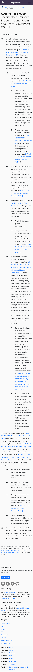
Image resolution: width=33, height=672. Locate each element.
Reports (3, 638)
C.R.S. (11, 650)
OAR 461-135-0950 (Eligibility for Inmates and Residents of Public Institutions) (15, 457)
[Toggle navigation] (29, 2)
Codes (11, 647)
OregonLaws (15, 2)
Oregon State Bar (9, 592)
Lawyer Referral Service (8, 598)
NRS (10, 656)
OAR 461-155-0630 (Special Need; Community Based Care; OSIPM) (18, 52)
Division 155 (20, 7)
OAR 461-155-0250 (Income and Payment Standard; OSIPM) (20, 193)
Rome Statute (13, 667)
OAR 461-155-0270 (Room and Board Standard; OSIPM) (15, 435)
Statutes (12, 653)
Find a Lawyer (5, 624)
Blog (2, 626)
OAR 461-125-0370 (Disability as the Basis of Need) (21, 83)
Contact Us (4, 635)
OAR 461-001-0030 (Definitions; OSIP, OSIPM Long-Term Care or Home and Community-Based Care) (21, 267)
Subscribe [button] (5, 578)
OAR (6, 7)
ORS (14, 661)
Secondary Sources (7, 641)
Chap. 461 (12, 7)
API (2, 632)
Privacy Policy (5, 643)
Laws (11, 659)
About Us (4, 629)
